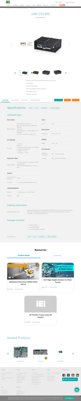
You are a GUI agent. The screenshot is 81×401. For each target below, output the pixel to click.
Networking (19, 374)
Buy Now (67, 100)
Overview (5, 100)
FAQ (48, 374)
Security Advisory (51, 376)
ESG (2, 376)
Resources (25, 100)
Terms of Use (59, 398)
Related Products (35, 100)
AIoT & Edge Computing (22, 373)
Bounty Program (50, 377)
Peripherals (19, 382)
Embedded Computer (21, 376)
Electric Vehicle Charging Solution (39, 376)
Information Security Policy (7, 377)
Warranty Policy (50, 381)
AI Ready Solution (35, 377)
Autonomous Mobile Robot (37, 374)
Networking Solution (36, 379)
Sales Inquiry (58, 100)
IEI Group (3, 374)
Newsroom (19, 395)
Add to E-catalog (55, 108)
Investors (3, 379)
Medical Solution (35, 381)
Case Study (19, 390)
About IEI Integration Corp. (7, 373)
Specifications (15, 100)
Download (75, 100)
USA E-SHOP (4, 393)
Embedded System (20, 377)
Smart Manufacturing (36, 382)
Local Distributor (4, 391)
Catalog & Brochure (21, 391)
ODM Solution (35, 373)
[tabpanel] (40, 44)
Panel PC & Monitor (21, 379)
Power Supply (19, 381)
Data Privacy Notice (49, 398)
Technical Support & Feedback (53, 373)
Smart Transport (35, 384)
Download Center (20, 393)
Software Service (50, 379)
